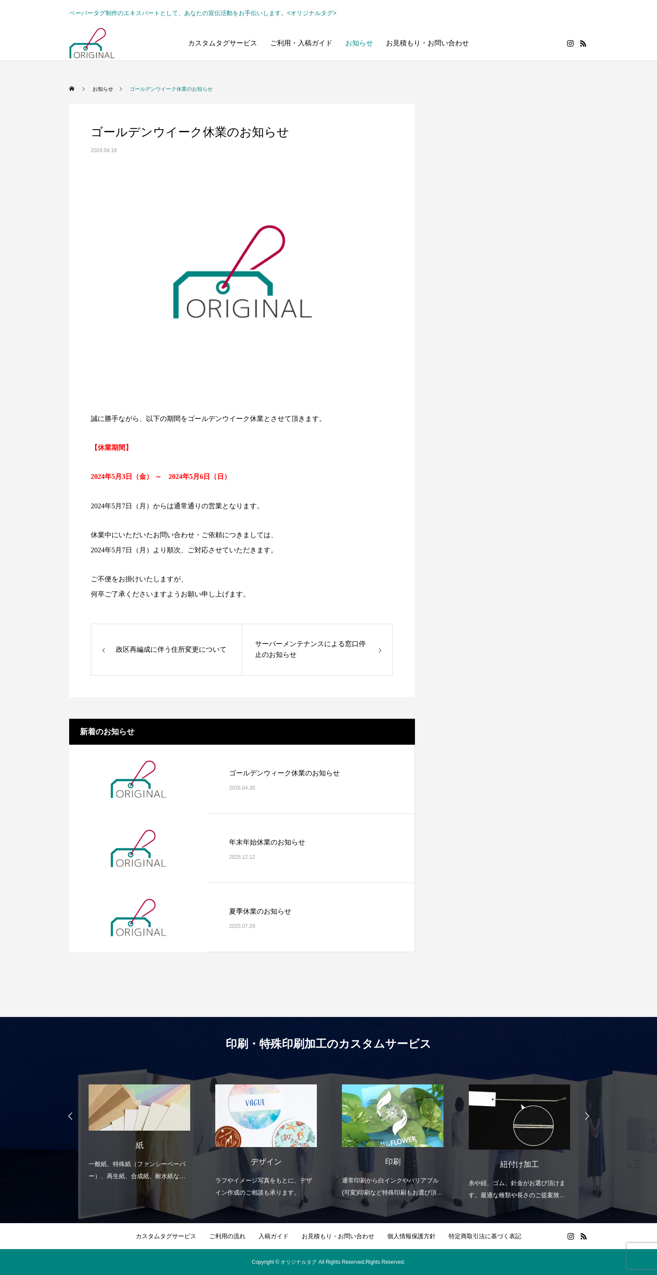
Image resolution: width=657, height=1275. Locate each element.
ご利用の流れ (227, 1236)
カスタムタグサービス (222, 43)
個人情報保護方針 (411, 1236)
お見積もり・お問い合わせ (427, 43)
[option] (139, 1126)
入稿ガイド (273, 1236)
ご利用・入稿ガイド (301, 43)
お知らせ (359, 43)
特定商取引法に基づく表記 (485, 1236)
